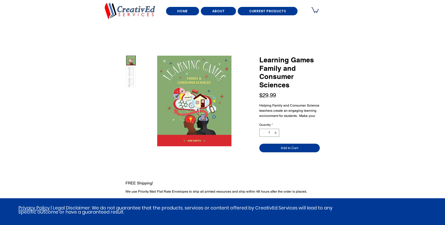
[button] (315, 10)
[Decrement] (262, 133)
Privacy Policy (34, 208)
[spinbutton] (269, 133)
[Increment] (276, 133)
